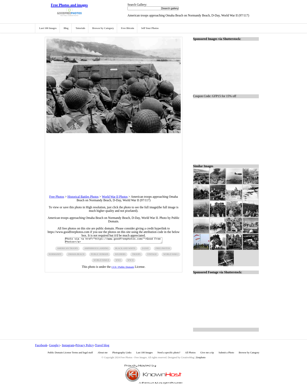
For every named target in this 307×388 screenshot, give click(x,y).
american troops (67, 249)
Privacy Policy (84, 345)
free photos (163, 249)
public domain (99, 255)
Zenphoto (201, 357)
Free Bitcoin (127, 28)
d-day (145, 249)
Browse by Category (103, 28)
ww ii (130, 261)
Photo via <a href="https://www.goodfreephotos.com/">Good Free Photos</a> (113, 241)
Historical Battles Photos (82, 196)
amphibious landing (96, 249)
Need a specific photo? (168, 352)
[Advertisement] (113, 160)
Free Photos (56, 196)
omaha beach (76, 255)
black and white (125, 249)
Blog (66, 28)
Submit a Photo (226, 352)
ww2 (118, 261)
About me (103, 352)
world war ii (101, 261)
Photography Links (121, 352)
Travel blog (102, 345)
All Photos (190, 352)
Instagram (68, 345)
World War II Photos (115, 196)
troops (136, 255)
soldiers (120, 255)
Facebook (41, 345)
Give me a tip (207, 352)
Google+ (54, 345)
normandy (55, 255)
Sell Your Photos (150, 28)
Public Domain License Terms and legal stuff (70, 352)
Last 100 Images (48, 28)
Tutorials (80, 28)
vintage (152, 255)
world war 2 (171, 255)
